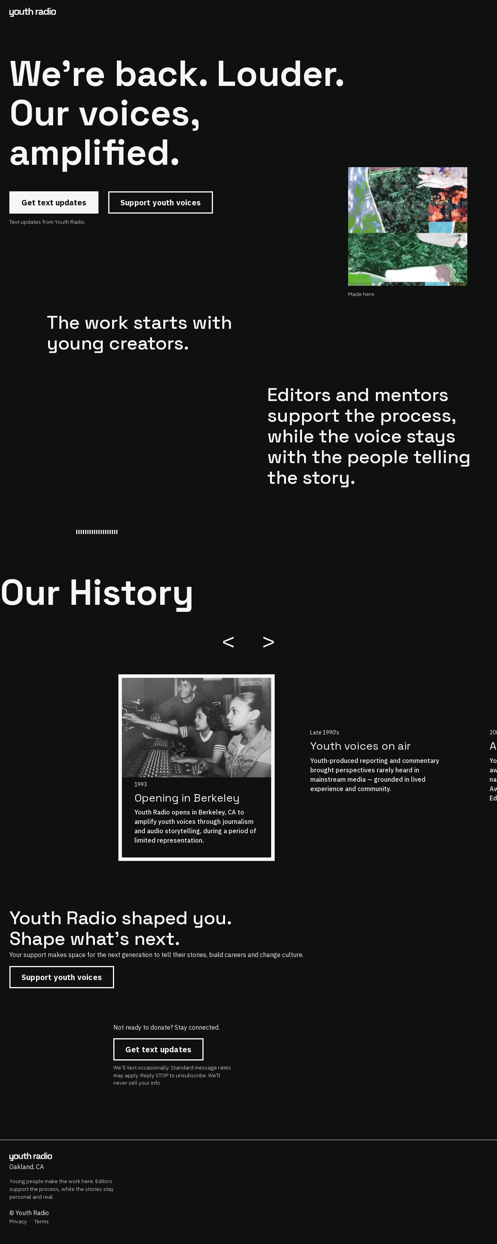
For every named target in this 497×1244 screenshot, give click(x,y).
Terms (41, 1221)
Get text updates (53, 202)
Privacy (18, 1221)
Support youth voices (160, 202)
